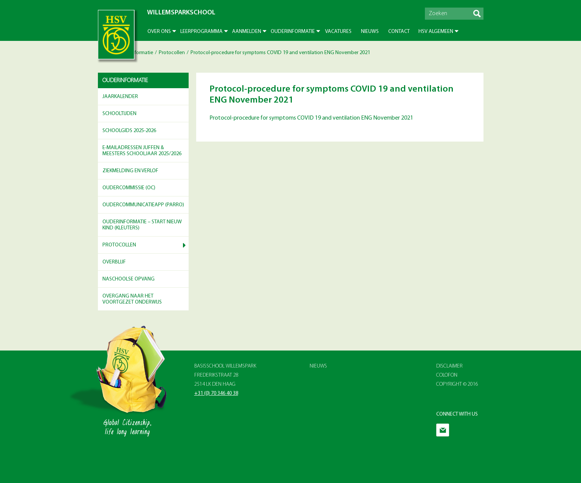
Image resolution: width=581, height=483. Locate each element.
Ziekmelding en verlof (130, 171)
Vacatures (338, 31)
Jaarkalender (120, 97)
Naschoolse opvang (128, 279)
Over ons (159, 31)
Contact (399, 31)
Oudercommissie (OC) (128, 188)
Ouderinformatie (293, 31)
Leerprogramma (201, 31)
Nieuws (370, 31)
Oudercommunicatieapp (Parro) (143, 205)
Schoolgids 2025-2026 (129, 131)
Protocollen (172, 53)
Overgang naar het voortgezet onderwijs (132, 299)
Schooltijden (119, 114)
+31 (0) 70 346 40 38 (216, 393)
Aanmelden (246, 31)
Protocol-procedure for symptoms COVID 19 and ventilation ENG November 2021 (311, 118)
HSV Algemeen (435, 31)
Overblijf (114, 262)
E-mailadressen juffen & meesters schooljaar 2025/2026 (141, 151)
